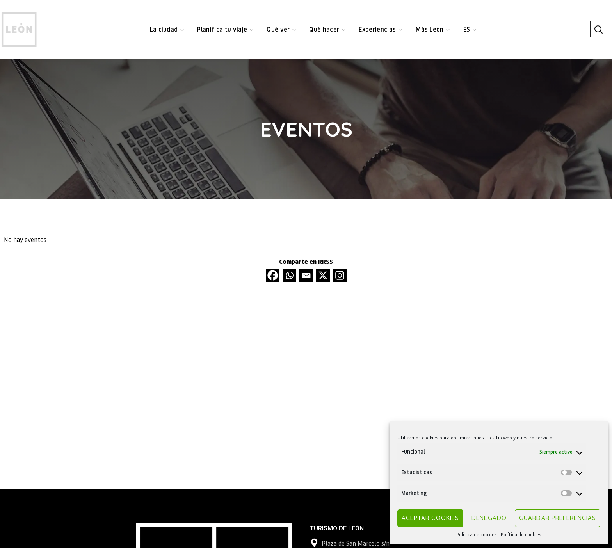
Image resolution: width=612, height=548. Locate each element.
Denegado (489, 517)
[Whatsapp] (289, 275)
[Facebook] (272, 275)
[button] (598, 29)
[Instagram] (339, 275)
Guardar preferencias (557, 517)
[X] (323, 275)
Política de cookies (476, 534)
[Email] (306, 275)
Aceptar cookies (430, 517)
